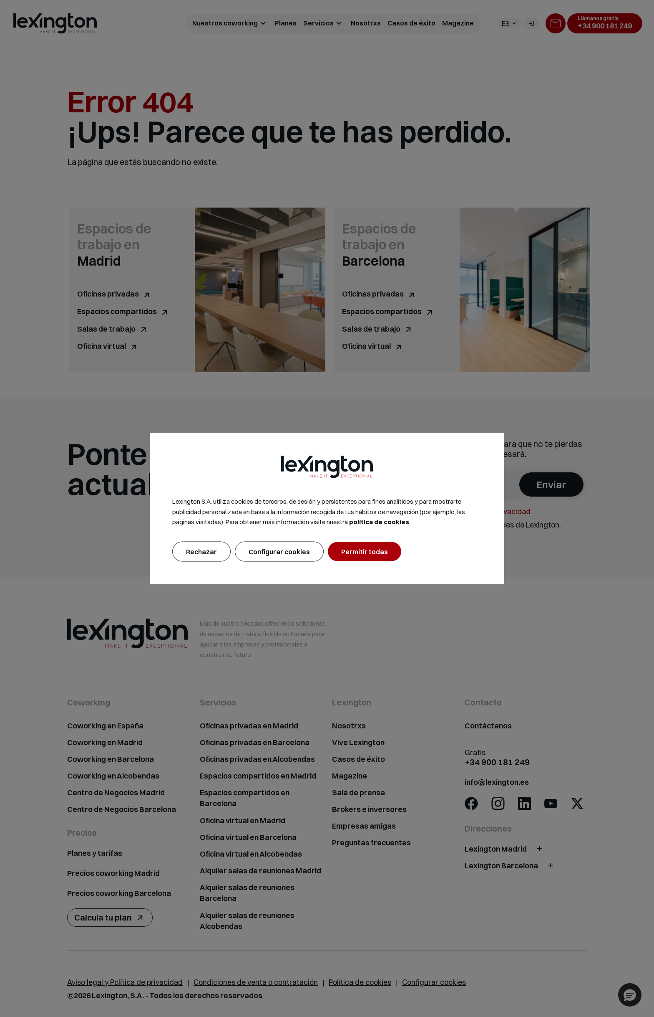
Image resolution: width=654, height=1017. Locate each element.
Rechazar (201, 552)
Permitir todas (364, 552)
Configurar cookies (279, 552)
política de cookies (379, 522)
